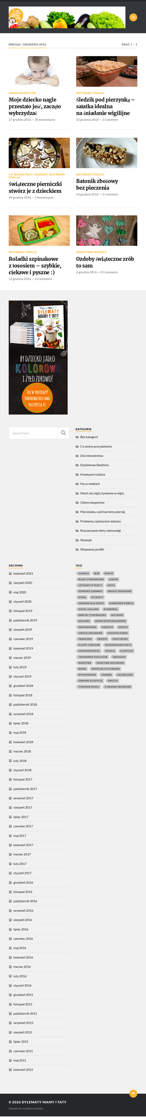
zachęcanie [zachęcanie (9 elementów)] (125, 675)
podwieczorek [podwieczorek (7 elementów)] (118, 633)
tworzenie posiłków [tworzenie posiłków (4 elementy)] (93, 657)
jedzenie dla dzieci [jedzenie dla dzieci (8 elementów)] (91, 603)
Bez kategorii (89, 437)
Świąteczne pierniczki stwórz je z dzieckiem (36, 187)
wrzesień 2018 (23, 714)
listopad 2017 (22, 780)
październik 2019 (25, 621)
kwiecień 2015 (23, 1070)
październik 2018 (25, 705)
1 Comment (110, 120)
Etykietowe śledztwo (94, 466)
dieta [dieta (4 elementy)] (111, 585)
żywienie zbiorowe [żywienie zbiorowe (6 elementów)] (118, 687)
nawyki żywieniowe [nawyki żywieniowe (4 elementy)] (92, 615)
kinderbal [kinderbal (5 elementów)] (111, 609)
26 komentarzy (45, 120)
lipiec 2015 (20, 1042)
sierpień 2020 (22, 583)
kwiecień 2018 (23, 742)
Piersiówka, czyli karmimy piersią (102, 512)
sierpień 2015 (22, 1033)
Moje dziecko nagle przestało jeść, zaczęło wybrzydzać (35, 107)
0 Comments (43, 279)
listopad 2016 (22, 892)
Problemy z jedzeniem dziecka (100, 522)
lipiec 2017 (20, 817)
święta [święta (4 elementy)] (113, 681)
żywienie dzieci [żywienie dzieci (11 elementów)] (89, 687)
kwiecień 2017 (23, 845)
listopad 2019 (22, 611)
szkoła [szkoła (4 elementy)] (110, 651)
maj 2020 (19, 593)
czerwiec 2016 (23, 939)
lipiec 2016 (20, 930)
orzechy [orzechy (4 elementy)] (107, 627)
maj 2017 (19, 836)
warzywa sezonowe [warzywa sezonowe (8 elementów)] (110, 663)
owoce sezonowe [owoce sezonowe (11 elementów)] (90, 633)
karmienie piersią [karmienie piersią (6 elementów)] (121, 603)
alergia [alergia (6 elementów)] (83, 574)
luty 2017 (20, 864)
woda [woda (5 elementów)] (82, 669)
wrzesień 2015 (23, 1023)
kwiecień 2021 (23, 574)
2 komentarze (44, 198)
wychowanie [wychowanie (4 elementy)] (87, 675)
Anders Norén (33, 1109)
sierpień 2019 (22, 630)
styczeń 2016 (22, 986)
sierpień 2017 (22, 808)
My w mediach (90, 484)
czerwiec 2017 (23, 827)
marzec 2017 (22, 855)
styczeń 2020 (22, 602)
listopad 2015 (22, 1005)
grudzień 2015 (23, 995)
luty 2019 (20, 667)
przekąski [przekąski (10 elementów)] (85, 639)
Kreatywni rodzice (91, 252)
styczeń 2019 (22, 677)
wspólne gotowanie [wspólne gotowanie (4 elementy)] (106, 669)
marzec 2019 (22, 658)
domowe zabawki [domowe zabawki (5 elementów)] (90, 591)
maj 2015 (19, 1061)
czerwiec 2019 (23, 639)
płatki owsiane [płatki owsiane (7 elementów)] (89, 645)
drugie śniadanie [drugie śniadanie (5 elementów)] (120, 591)
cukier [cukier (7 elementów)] (113, 580)
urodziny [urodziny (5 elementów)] (119, 657)
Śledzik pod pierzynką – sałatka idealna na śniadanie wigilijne (106, 107)
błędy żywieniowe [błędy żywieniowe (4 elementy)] (91, 580)
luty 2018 (20, 761)
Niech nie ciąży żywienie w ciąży (102, 494)
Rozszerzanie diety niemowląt (100, 531)
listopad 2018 (22, 696)
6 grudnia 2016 (86, 272)
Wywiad (86, 540)
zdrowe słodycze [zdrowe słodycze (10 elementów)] (90, 681)
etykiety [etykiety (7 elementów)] (97, 598)
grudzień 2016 (23, 883)
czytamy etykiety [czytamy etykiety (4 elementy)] (90, 585)
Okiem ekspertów (22, 93)
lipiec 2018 (20, 724)
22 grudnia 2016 (87, 120)
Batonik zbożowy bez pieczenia (97, 184)
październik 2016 (25, 902)
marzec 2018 (22, 752)
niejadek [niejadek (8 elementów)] (117, 615)
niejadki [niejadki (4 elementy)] (84, 621)
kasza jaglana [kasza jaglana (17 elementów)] (88, 609)
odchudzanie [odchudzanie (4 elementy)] (87, 627)
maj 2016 (19, 948)
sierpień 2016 (22, 920)
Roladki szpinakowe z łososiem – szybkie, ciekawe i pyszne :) (35, 266)
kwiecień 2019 (23, 649)
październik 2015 (25, 1014)
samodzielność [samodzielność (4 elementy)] (89, 651)
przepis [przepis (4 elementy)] (102, 639)
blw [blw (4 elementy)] (97, 574)
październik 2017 (25, 789)
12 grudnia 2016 (20, 279)
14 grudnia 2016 (87, 194)
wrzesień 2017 (23, 798)
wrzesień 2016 (23, 911)
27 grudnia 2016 (20, 120)
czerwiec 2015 (23, 1051)
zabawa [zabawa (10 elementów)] (106, 675)
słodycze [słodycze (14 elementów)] (126, 651)
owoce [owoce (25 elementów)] (123, 627)
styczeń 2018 (22, 770)
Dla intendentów (91, 456)
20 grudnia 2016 (20, 198)
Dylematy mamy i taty (44, 1103)
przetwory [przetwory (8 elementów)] (120, 639)
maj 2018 (19, 733)
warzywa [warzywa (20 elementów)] (84, 663)
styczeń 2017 (22, 873)
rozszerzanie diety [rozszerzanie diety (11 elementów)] (118, 645)
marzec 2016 (22, 967)
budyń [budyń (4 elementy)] (109, 574)
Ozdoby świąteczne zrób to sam (105, 262)
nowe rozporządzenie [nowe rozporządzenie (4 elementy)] (110, 621)
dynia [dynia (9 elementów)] (82, 598)
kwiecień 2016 (23, 958)
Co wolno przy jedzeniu (28, 174)
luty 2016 (20, 976)
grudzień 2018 (23, 686)
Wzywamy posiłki (90, 93)
